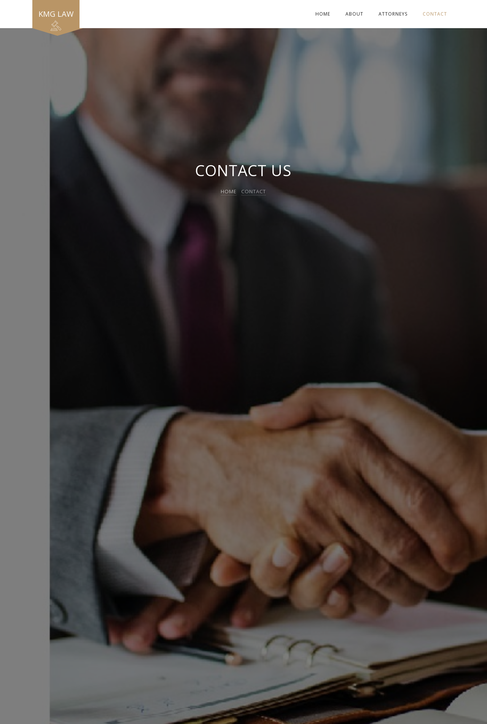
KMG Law (55, 18)
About (354, 14)
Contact (435, 14)
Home (322, 14)
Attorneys (393, 14)
